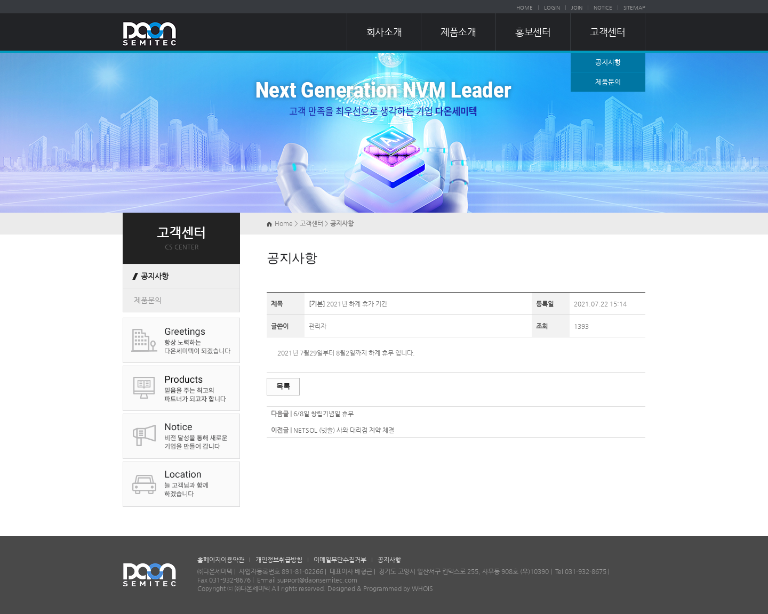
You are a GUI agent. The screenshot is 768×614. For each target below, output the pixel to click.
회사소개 (384, 31)
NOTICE (603, 8)
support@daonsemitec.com (317, 580)
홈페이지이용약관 (220, 559)
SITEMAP (634, 8)
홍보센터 (532, 31)
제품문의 (608, 82)
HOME (524, 8)
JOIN (576, 8)
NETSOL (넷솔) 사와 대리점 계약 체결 (343, 430)
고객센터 (607, 31)
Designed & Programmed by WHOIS (380, 588)
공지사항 (608, 62)
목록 (283, 386)
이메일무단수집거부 (340, 559)
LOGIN (552, 8)
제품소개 (458, 31)
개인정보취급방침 (278, 559)
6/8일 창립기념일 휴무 (323, 413)
